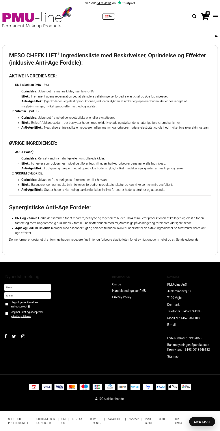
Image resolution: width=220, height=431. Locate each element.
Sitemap (173, 356)
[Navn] (27, 287)
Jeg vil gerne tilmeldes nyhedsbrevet (31, 304)
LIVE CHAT (202, 421)
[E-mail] (27, 295)
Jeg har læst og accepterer (27, 314)
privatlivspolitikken (21, 316)
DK (108, 16)
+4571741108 (191, 311)
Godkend (14, 323)
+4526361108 (190, 318)
